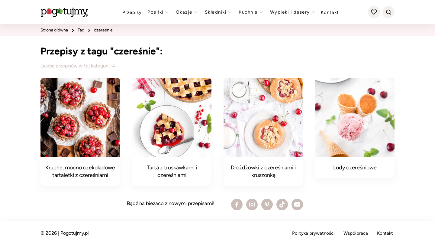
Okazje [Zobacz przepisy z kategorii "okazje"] (187, 12)
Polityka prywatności (313, 233)
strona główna (54, 30)
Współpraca (355, 233)
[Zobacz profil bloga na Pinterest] (267, 204)
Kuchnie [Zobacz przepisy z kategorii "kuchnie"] (251, 12)
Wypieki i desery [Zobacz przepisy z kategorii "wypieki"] (293, 12)
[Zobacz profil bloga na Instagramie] (252, 204)
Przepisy (132, 12)
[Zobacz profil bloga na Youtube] (297, 204)
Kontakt (330, 12)
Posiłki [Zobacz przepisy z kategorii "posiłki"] (158, 12)
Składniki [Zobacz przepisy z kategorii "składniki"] (219, 12)
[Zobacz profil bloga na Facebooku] (237, 204)
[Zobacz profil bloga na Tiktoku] (282, 204)
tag (81, 30)
